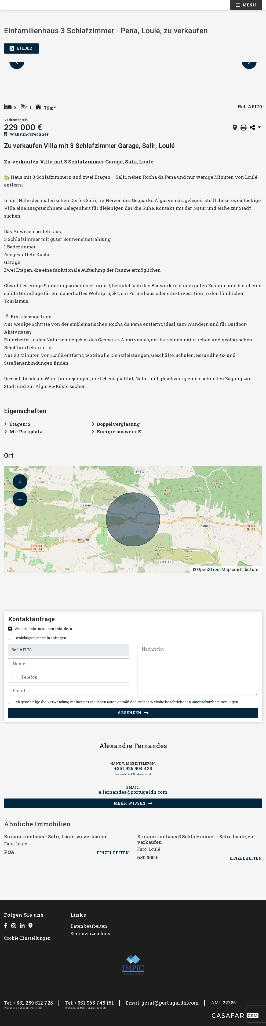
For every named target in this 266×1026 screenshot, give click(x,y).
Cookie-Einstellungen (27, 938)
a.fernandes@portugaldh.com (133, 792)
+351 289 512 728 (33, 1003)
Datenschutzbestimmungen (215, 701)
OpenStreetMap (214, 569)
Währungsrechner (26, 134)
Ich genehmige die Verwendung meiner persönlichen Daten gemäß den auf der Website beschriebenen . (126, 701)
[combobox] (14, 677)
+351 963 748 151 (94, 1003)
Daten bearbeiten (89, 926)
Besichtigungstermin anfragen (40, 637)
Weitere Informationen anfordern (43, 628)
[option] (29, 82)
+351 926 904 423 (133, 768)
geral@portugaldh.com (170, 1003)
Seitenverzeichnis (90, 933)
